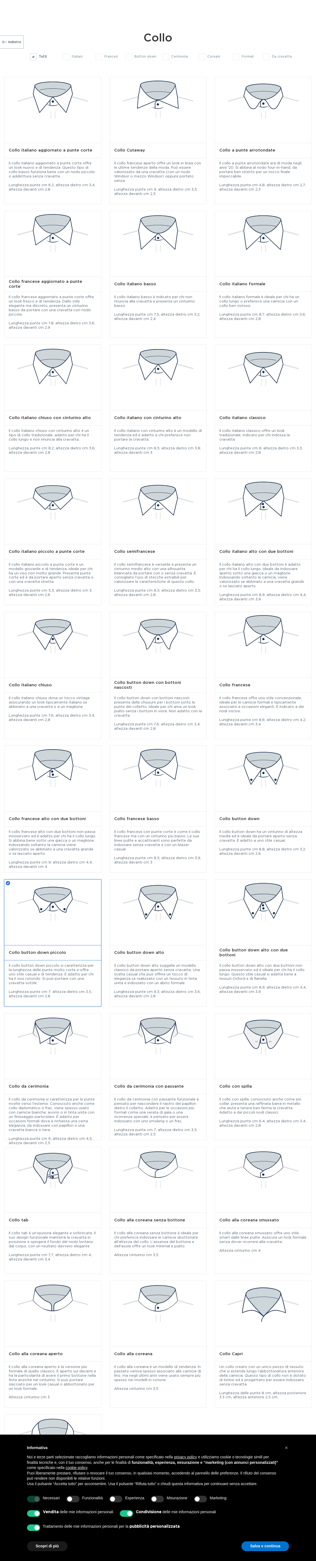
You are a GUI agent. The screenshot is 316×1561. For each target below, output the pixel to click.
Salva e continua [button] (265, 1546)
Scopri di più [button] (47, 1546)
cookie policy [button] (76, 1467)
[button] (286, 1447)
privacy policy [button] (185, 1457)
